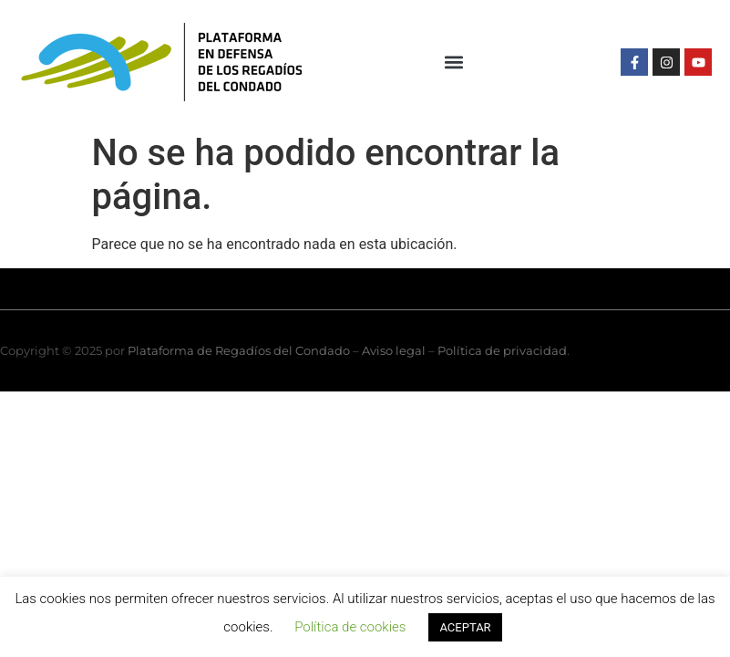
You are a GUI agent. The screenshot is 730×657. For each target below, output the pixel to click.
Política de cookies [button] (350, 627)
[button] (454, 62)
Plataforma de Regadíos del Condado (239, 350)
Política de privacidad (502, 350)
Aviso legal (394, 350)
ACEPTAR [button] (464, 627)
